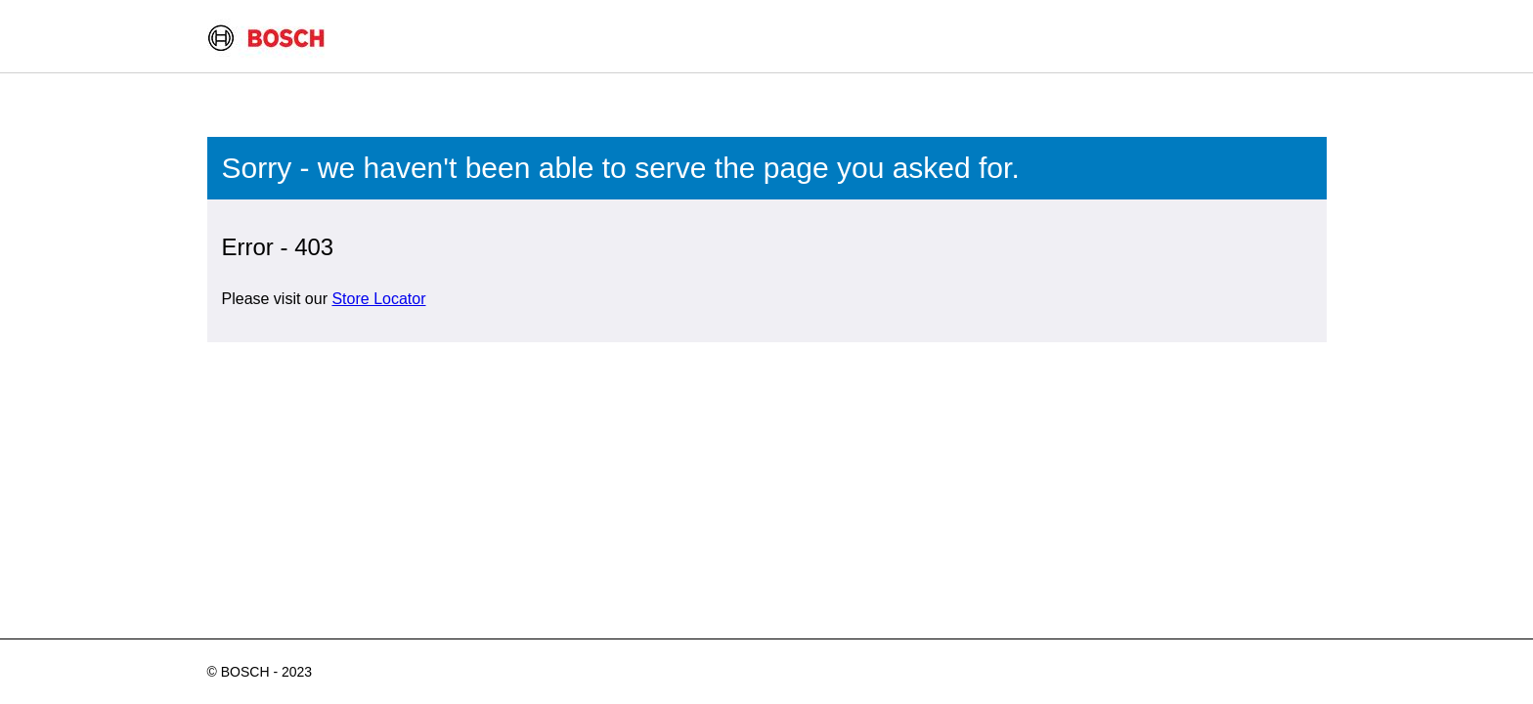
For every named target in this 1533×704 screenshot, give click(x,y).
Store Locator (378, 298)
